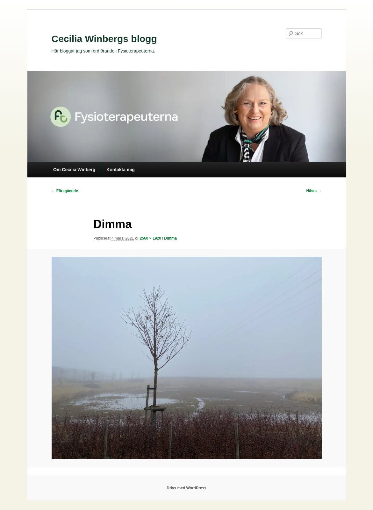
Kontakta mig (120, 169)
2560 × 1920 (150, 238)
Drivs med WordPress (186, 488)
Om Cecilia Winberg (74, 169)
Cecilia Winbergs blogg (104, 38)
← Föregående (65, 191)
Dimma (170, 238)
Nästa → (313, 191)
